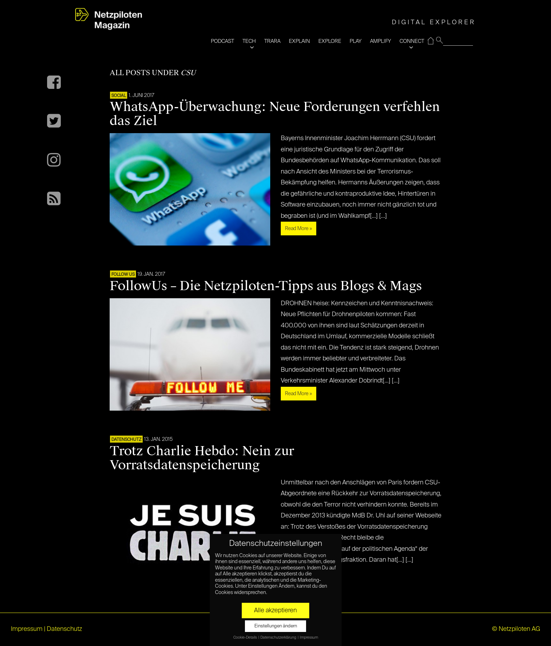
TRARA (272, 41)
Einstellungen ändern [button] (275, 626)
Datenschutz (126, 440)
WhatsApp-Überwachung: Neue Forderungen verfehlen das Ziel (275, 114)
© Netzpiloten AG (516, 629)
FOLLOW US (123, 275)
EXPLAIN (299, 41)
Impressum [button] (309, 637)
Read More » (298, 228)
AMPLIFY (380, 41)
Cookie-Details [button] (245, 637)
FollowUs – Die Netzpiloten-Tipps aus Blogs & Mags (266, 286)
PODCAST (222, 41)
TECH (249, 41)
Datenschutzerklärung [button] (278, 637)
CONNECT (412, 41)
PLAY (356, 41)
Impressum (27, 629)
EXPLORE (329, 41)
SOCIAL (118, 96)
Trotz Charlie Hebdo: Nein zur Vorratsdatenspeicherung (202, 458)
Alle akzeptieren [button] (275, 610)
